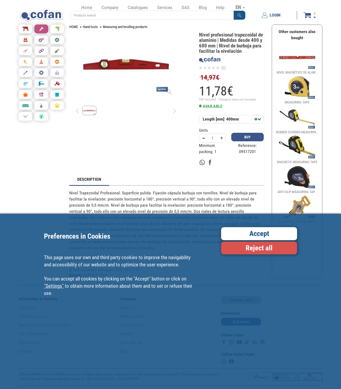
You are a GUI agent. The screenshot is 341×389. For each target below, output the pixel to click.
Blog (203, 7)
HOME (73, 27)
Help (220, 7)
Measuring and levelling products (125, 27)
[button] (239, 15)
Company (110, 7)
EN (240, 7)
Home (86, 7)
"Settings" (54, 286)
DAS (185, 7)
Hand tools (90, 27)
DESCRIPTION (89, 179)
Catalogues (138, 7)
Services (164, 7)
